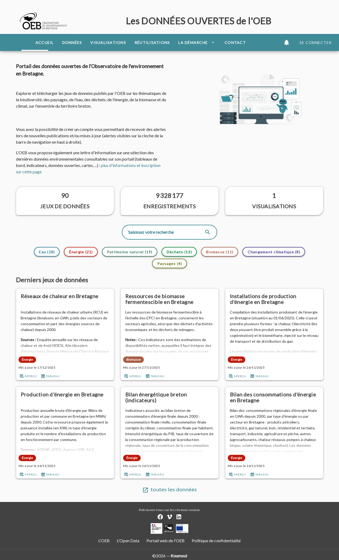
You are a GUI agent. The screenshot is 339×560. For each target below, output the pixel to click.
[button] (286, 42)
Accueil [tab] (44, 42)
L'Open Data (128, 540)
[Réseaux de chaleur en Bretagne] (65, 299)
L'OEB (104, 540)
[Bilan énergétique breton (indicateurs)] (169, 397)
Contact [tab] (235, 42)
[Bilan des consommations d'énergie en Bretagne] (274, 397)
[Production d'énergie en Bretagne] (65, 397)
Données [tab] (72, 42)
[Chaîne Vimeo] (169, 517)
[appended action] (207, 232)
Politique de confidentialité (216, 540)
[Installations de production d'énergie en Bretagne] (274, 299)
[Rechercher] (165, 232)
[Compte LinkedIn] (179, 517)
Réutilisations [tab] (152, 42)
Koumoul (179, 555)
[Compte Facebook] (160, 517)
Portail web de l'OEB (165, 540)
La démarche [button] (197, 42)
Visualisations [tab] (108, 42)
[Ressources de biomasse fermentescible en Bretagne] (169, 299)
